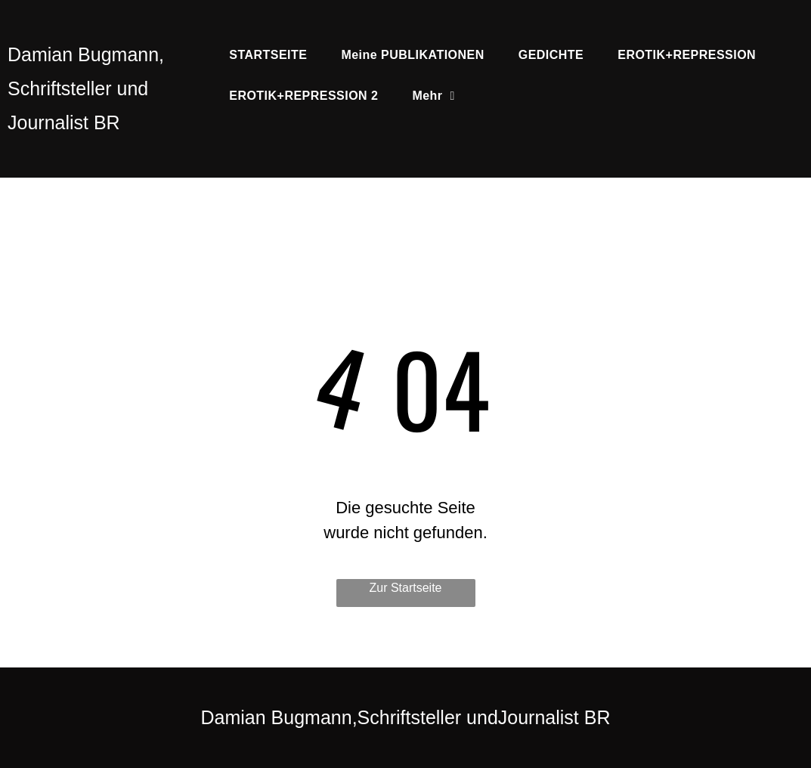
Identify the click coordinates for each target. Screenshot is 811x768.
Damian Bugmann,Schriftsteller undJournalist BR (406, 717)
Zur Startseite (405, 587)
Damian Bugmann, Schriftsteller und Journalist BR (86, 88)
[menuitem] (274, 55)
